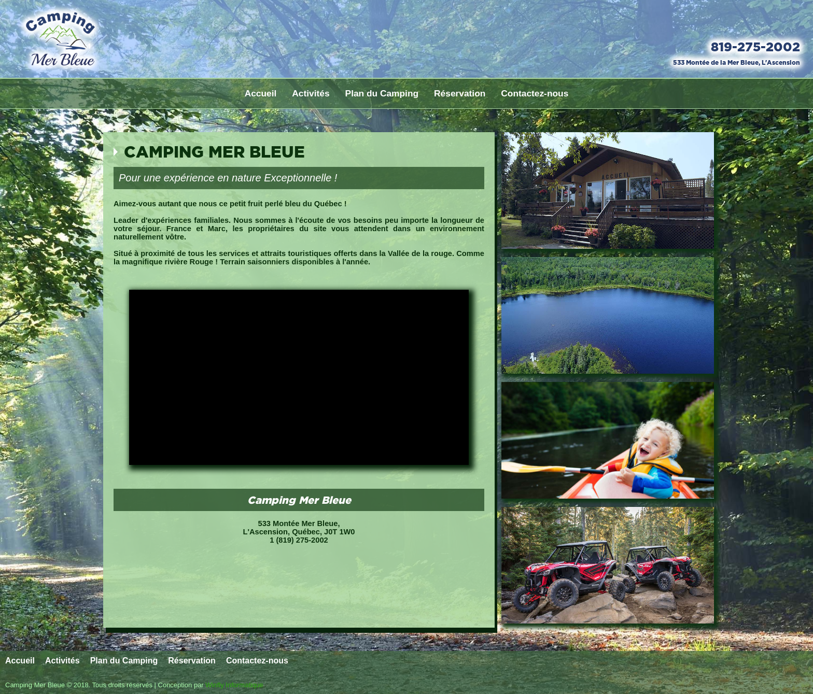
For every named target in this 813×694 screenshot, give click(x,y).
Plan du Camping (382, 93)
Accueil (261, 93)
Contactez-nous (534, 93)
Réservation (459, 93)
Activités (310, 93)
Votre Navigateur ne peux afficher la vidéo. (299, 377)
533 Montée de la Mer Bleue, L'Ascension (736, 62)
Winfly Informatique (234, 685)
